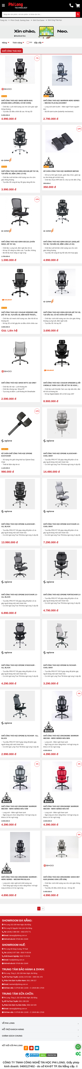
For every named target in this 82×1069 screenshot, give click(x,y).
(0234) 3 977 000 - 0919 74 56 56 (19, 953)
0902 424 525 (31, 1005)
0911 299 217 (31, 981)
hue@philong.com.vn (16, 960)
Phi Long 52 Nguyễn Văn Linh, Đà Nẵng (18, 928)
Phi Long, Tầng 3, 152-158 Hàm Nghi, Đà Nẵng (20, 973)
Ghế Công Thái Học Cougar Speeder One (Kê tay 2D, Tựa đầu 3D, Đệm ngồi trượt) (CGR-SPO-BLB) (19, 314)
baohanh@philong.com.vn (18, 984)
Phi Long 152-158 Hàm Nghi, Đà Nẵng (17, 925)
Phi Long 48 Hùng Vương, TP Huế (16, 949)
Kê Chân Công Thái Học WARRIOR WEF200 (61, 171)
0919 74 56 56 (25, 956)
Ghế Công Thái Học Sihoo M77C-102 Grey (18, 383)
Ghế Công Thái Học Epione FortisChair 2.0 (61, 595)
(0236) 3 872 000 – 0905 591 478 (30, 977)
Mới (30, 42)
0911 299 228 (24, 1001)
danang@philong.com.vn (18, 935)
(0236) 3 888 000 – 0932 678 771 (19, 932)
